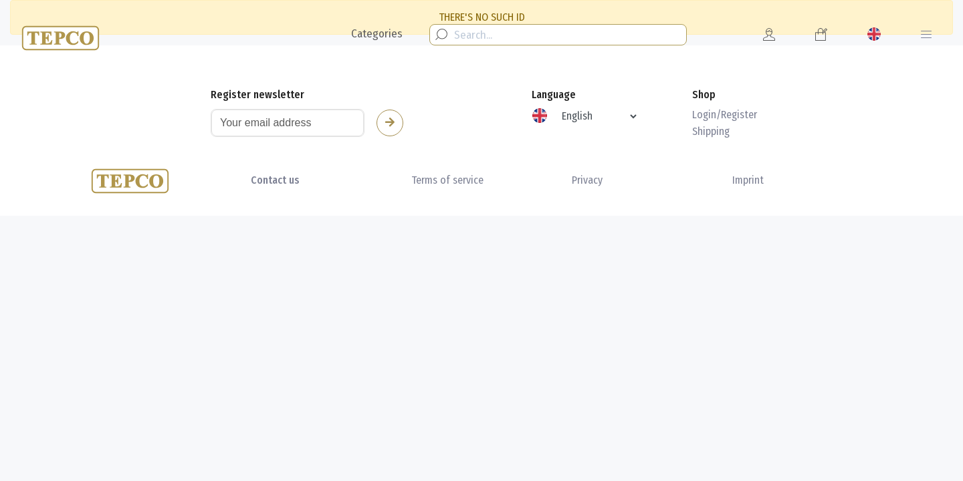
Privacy (587, 180)
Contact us (275, 180)
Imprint (748, 180)
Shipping (711, 131)
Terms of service (447, 180)
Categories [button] (377, 34)
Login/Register (724, 114)
